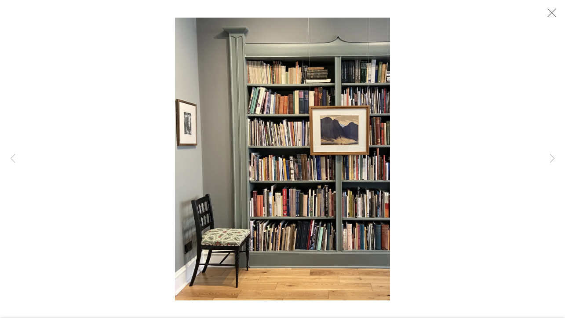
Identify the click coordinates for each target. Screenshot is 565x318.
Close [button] (549, 15)
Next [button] (552, 159)
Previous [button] (13, 159)
